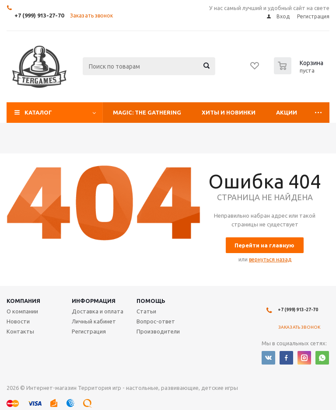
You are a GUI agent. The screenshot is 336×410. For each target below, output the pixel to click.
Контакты (20, 331)
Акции (286, 112)
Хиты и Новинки (229, 112)
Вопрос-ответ (155, 321)
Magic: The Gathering (147, 112)
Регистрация (89, 331)
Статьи (146, 311)
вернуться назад (270, 259)
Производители (158, 331)
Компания (23, 301)
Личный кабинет (94, 321)
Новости (18, 321)
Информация (94, 301)
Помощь (150, 301)
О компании (22, 311)
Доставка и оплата (97, 311)
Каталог (38, 112)
